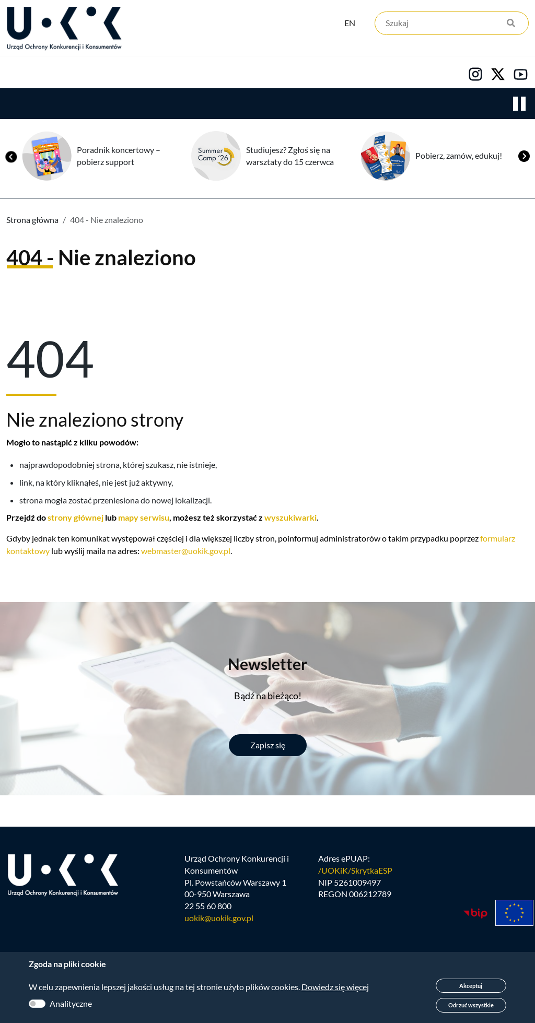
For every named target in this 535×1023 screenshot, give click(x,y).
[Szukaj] (452, 25)
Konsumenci (194, 105)
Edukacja (281, 105)
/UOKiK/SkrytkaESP (355, 937)
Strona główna (32, 284)
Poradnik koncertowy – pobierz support (118, 220)
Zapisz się (267, 809)
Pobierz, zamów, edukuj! (458, 220)
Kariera (357, 105)
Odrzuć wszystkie (471, 1005)
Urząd (18, 105)
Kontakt (432, 105)
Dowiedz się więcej (335, 987)
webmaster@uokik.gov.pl (185, 615)
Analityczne (71, 1003)
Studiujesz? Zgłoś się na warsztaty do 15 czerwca (290, 220)
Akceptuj (470, 985)
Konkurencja (99, 105)
